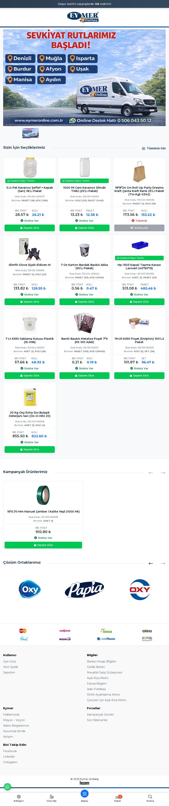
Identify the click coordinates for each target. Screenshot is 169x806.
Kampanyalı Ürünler (100, 714)
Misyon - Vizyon (14, 720)
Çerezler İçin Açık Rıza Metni (106, 700)
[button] (151, 563)
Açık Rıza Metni (97, 678)
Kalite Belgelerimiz (16, 725)
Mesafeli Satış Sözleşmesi (104, 672)
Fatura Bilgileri (96, 683)
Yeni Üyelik (10, 667)
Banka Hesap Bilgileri (101, 661)
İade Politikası (96, 689)
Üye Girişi (9, 661)
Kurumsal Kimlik (14, 731)
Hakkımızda (11, 714)
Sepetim (9, 672)
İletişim (8, 736)
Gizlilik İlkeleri (96, 667)
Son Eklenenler (97, 720)
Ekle (29, 228)
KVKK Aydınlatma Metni (103, 694)
